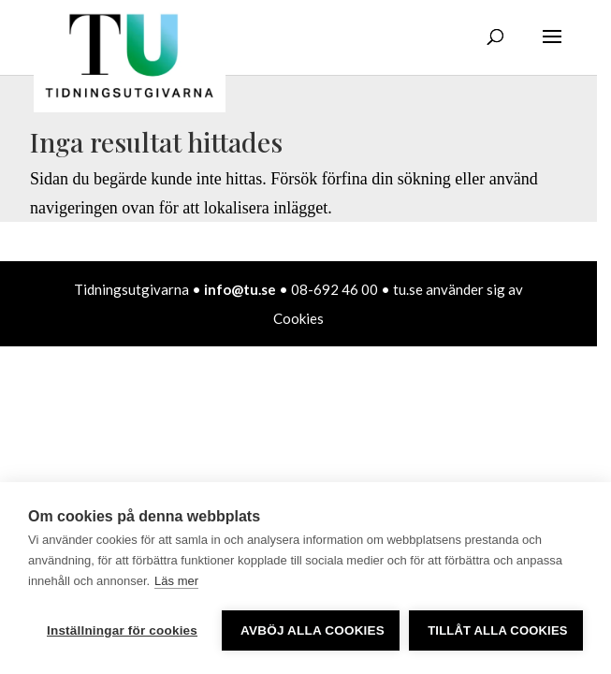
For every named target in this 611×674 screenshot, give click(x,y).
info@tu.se (240, 289)
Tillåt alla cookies (497, 630)
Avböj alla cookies (312, 630)
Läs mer (176, 581)
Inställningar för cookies (122, 630)
